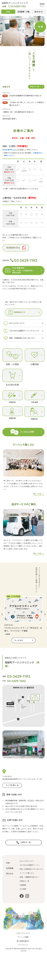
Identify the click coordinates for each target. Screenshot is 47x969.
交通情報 (23, 881)
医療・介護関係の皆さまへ (29, 873)
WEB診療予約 (7, 150)
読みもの (9, 870)
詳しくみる (37, 494)
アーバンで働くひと (27, 869)
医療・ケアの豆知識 (13, 596)
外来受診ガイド (17, 312)
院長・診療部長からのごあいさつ (31, 865)
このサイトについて (23, 946)
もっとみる (18, 640)
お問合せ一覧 (24, 877)
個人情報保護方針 (23, 954)
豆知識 (7, 634)
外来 (8, 859)
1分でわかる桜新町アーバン (29, 861)
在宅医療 (9, 864)
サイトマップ (23, 958)
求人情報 (23, 885)
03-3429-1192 (17, 6)
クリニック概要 (22, 950)
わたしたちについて (27, 857)
